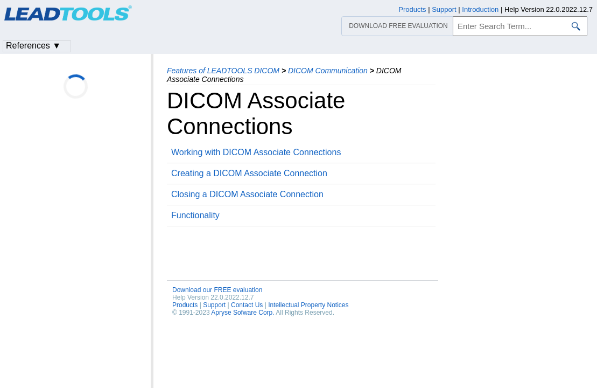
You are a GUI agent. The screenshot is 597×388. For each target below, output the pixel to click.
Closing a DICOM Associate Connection (247, 194)
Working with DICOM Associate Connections (256, 152)
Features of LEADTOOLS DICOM (223, 70)
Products (185, 305)
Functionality (195, 215)
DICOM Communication (328, 70)
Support (214, 305)
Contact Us (247, 305)
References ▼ (33, 45)
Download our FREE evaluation (217, 290)
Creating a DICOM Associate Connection (249, 173)
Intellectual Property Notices (308, 305)
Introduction (480, 9)
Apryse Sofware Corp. (242, 312)
